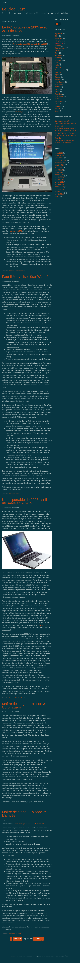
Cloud (57, 91)
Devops (58, 72)
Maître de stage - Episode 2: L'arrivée (24, 813)
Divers (57, 50)
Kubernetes (59, 101)
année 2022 (59, 179)
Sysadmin (58, 34)
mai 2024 (58, 172)
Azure (57, 89)
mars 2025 (59, 153)
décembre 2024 (60, 160)
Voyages (58, 106)
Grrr (56, 53)
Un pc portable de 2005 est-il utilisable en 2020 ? (24, 501)
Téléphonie (59, 41)
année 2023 (59, 177)
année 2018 (59, 189)
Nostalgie (58, 94)
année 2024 (59, 175)
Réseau (58, 58)
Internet (58, 46)
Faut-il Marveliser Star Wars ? (25, 277)
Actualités (58, 55)
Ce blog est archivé (62, 121)
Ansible (57, 87)
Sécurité (58, 108)
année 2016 (59, 194)
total (57, 196)
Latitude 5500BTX (16, 231)
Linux (57, 111)
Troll (56, 104)
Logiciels (58, 60)
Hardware (12, 270)
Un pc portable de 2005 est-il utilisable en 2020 (30, 44)
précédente (18, 939)
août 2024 (58, 167)
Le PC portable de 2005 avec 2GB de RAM (24, 29)
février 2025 (59, 155)
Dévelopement (60, 48)
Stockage (58, 79)
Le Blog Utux (13, 9)
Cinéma (18, 493)
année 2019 (59, 187)
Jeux (57, 63)
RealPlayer (19, 112)
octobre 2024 (59, 165)
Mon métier (18, 806)
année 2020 (59, 184)
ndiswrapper (43, 625)
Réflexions (18, 270)
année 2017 (59, 192)
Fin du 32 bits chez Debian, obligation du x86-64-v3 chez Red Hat (65, 135)
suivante (37, 939)
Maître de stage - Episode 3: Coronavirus (24, 705)
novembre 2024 (60, 163)
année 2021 (59, 182)
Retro (22, 270)
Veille (57, 65)
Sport (57, 75)
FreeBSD (58, 84)
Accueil (4, 2)
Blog (56, 36)
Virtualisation (59, 82)
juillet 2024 (59, 170)
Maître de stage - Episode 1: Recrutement (29, 824)
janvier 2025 (59, 158)
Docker (57, 77)
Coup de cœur (60, 70)
